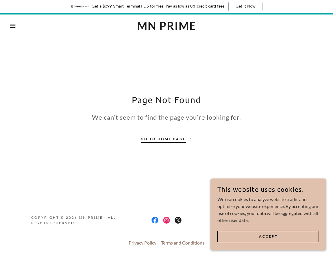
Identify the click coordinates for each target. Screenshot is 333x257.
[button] (16, 26)
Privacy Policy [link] (142, 242)
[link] (166, 28)
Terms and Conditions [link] (182, 242)
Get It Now (245, 6)
